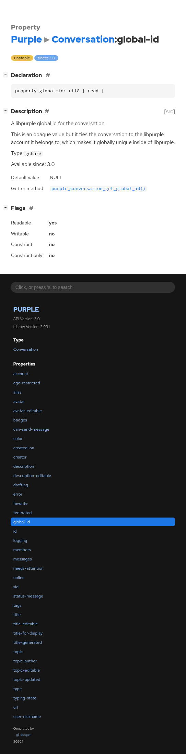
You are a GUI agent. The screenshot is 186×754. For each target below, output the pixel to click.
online (19, 577)
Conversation (25, 349)
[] (7, 75)
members (22, 550)
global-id (21, 522)
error (17, 494)
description (23, 466)
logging (20, 540)
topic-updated (26, 679)
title (17, 614)
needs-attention (28, 568)
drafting (20, 485)
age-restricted (26, 383)
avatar (19, 401)
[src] (169, 111)
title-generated (27, 642)
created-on (23, 448)
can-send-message (31, 429)
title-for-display (28, 633)
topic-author (25, 661)
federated (22, 512)
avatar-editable (27, 411)
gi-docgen (24, 734)
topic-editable (26, 670)
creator (20, 457)
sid (16, 587)
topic (18, 651)
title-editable (25, 624)
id (15, 531)
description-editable (32, 475)
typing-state (24, 698)
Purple (26, 309)
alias (17, 392)
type (17, 689)
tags (17, 605)
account (20, 373)
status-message (28, 596)
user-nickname (27, 716)
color (18, 438)
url (15, 707)
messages (22, 559)
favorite (20, 503)
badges (20, 420)
